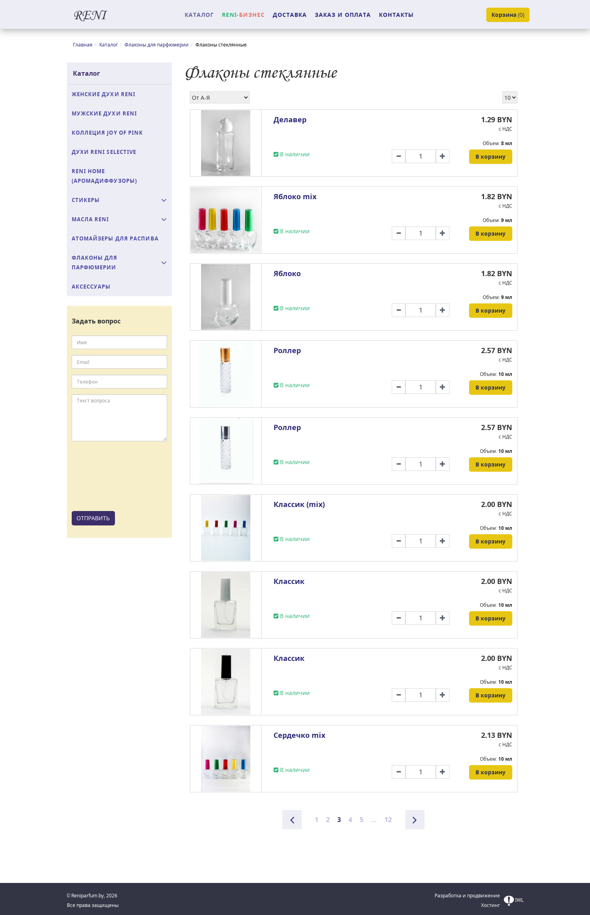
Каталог (108, 44)
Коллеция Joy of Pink (107, 132)
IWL (514, 901)
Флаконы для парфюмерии (157, 44)
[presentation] (104, 476)
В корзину (490, 156)
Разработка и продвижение (467, 895)
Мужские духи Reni (104, 113)
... (374, 819)
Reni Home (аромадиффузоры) (104, 176)
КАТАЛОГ (199, 14)
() (507, 15)
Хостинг (490, 905)
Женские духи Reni (104, 94)
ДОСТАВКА (290, 14)
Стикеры (86, 200)
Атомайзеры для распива (115, 238)
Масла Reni (90, 219)
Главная (83, 44)
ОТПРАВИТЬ (93, 518)
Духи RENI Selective (104, 152)
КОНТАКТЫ (396, 14)
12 (388, 819)
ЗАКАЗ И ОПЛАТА (343, 14)
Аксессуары (91, 286)
